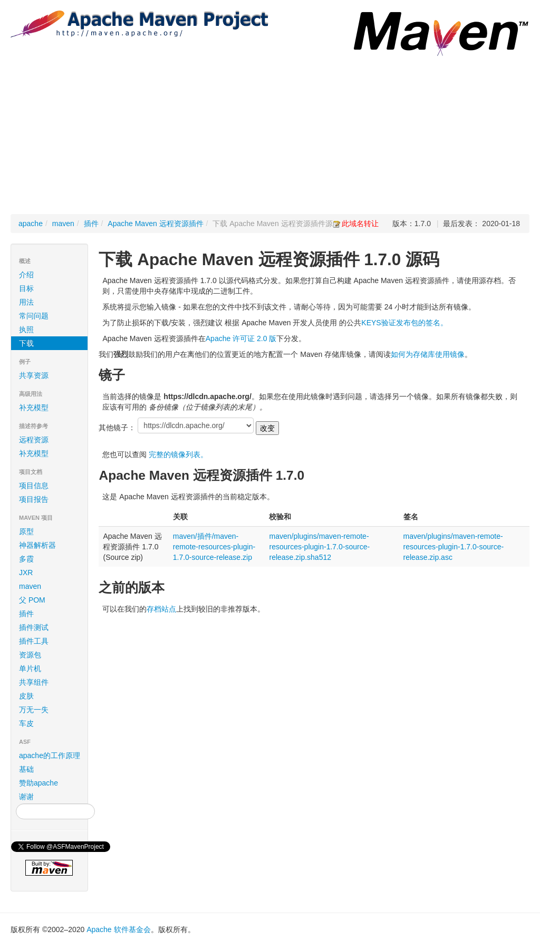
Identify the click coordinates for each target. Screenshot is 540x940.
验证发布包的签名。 (414, 322)
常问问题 (34, 316)
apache (30, 223)
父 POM (32, 600)
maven (63, 223)
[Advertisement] (270, 135)
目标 (26, 288)
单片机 (30, 668)
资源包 (30, 655)
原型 (26, 531)
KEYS (371, 322)
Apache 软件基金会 (118, 929)
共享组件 (34, 682)
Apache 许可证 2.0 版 (241, 338)
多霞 (26, 559)
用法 (26, 302)
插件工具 (34, 641)
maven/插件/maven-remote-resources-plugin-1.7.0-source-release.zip (214, 546)
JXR (26, 572)
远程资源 (34, 439)
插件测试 (34, 627)
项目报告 (51, 499)
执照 (26, 329)
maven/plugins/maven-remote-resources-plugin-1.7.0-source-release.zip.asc (453, 546)
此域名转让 (360, 223)
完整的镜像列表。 (178, 454)
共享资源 (34, 375)
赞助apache (38, 783)
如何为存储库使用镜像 (428, 354)
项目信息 (51, 485)
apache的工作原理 (49, 755)
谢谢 (26, 796)
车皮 (26, 723)
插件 (91, 223)
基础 (26, 769)
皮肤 (26, 696)
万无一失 (34, 709)
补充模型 (34, 407)
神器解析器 (37, 545)
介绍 (26, 274)
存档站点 (161, 609)
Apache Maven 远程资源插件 (155, 223)
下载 (26, 343)
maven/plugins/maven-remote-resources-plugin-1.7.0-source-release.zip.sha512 (319, 546)
